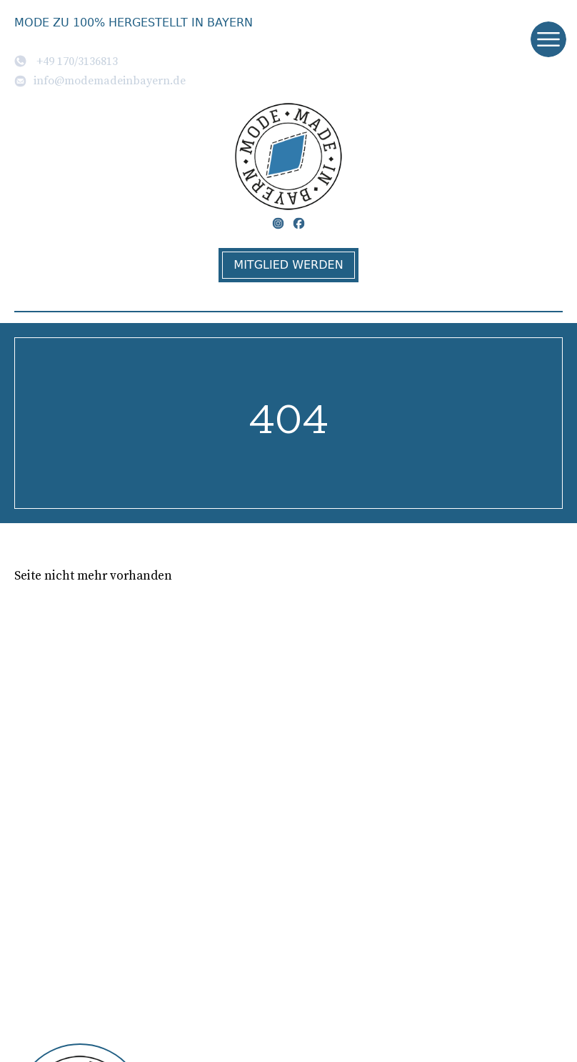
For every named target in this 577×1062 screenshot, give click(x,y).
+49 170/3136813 (66, 61)
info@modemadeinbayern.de (100, 80)
